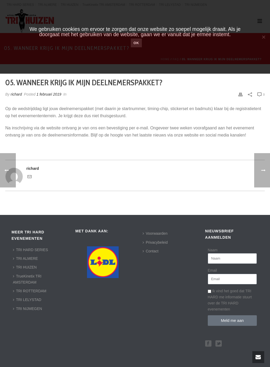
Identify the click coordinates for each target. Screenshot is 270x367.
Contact (150, 251)
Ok (136, 43)
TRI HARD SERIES (30, 250)
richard (16, 94)
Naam (213, 250)
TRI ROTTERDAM (29, 291)
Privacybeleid (155, 242)
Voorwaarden (155, 233)
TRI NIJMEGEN (27, 309)
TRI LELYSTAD (27, 300)
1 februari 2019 (48, 94)
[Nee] (263, 37)
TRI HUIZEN (25, 267)
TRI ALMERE (25, 258)
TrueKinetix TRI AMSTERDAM (27, 279)
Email (212, 270)
